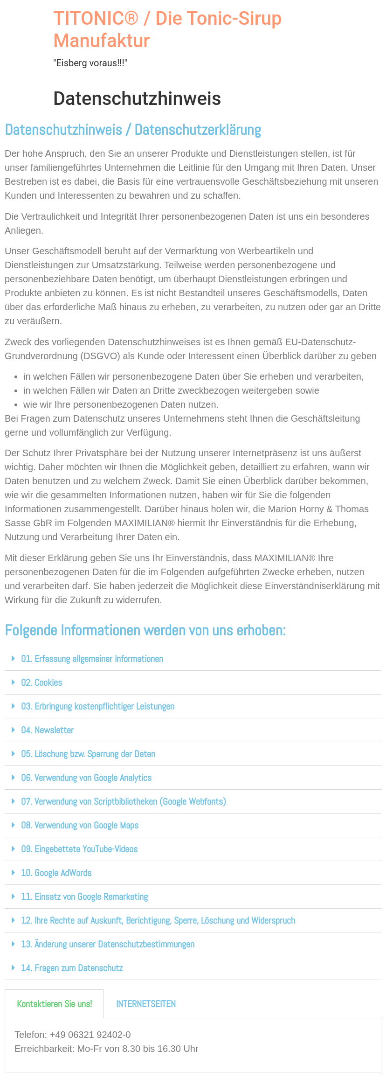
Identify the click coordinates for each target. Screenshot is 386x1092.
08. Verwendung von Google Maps (79, 825)
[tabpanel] (193, 1045)
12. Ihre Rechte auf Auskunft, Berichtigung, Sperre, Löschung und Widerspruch (158, 920)
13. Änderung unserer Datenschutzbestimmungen (107, 944)
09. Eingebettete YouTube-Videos (79, 849)
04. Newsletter (47, 730)
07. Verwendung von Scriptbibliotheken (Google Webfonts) (123, 801)
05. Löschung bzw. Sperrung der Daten (88, 754)
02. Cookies (41, 682)
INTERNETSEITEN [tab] (146, 1004)
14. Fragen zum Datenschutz (72, 968)
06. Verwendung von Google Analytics (86, 778)
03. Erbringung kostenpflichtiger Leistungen (97, 706)
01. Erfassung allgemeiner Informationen (92, 659)
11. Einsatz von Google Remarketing (84, 896)
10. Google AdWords (56, 873)
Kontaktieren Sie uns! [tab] (54, 1004)
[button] (193, 659)
